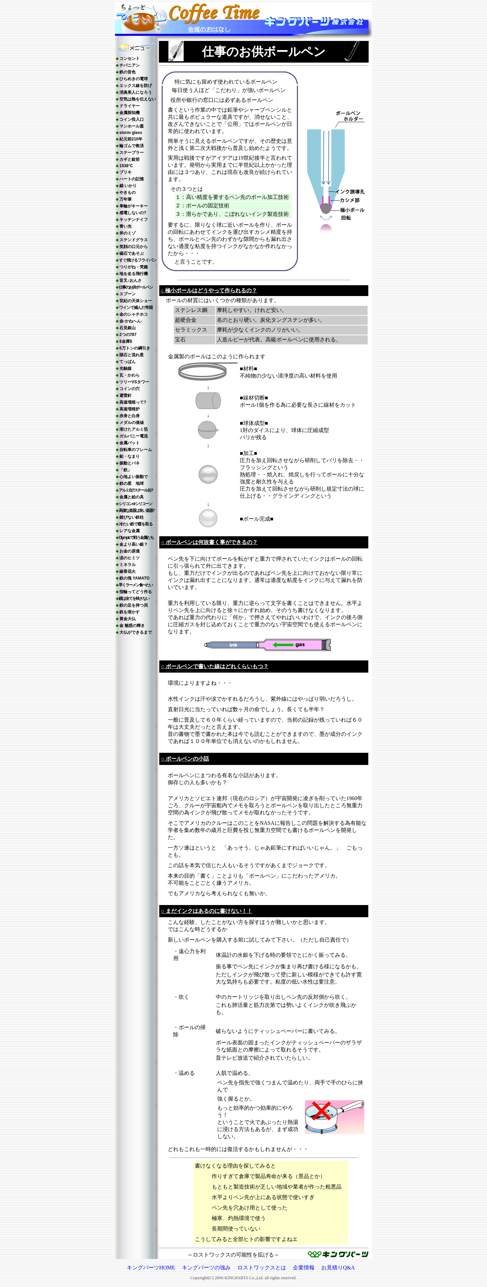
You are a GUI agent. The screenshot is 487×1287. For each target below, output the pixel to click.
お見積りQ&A (338, 1267)
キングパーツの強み (206, 1267)
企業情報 (304, 1267)
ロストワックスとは (261, 1267)
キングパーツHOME (151, 1267)
